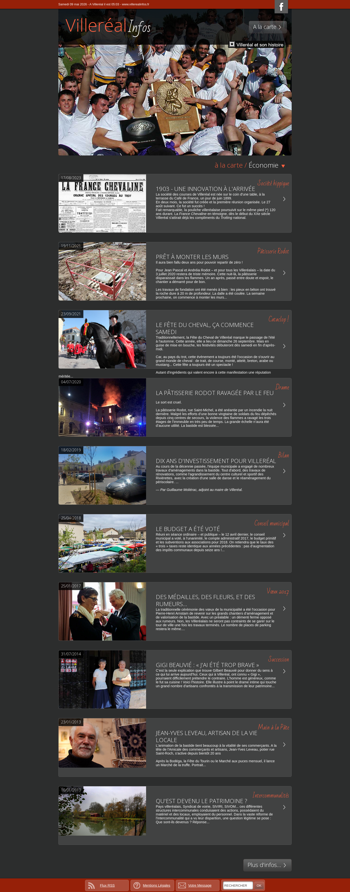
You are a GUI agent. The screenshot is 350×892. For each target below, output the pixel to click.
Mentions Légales (156, 885)
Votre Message (199, 885)
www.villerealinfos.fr (135, 4)
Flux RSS (107, 885)
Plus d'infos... (267, 865)
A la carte (268, 27)
